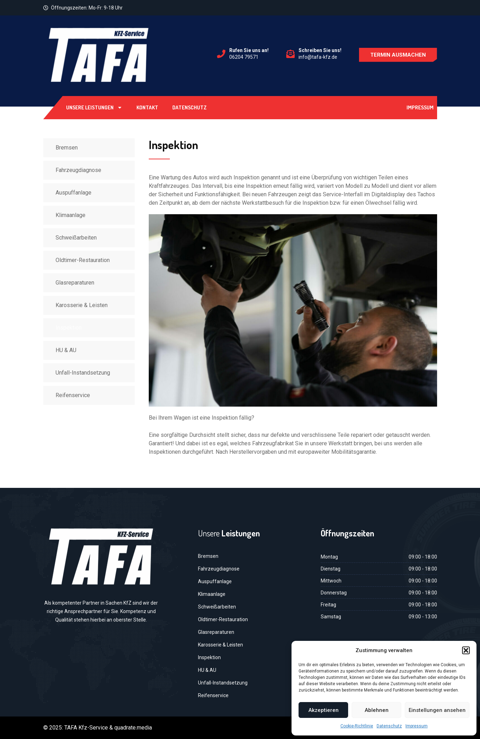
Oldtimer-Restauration (83, 260)
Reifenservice (73, 395)
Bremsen (67, 147)
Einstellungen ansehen (437, 710)
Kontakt (147, 107)
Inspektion (69, 327)
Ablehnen (377, 710)
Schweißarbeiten (76, 237)
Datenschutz (389, 726)
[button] (465, 650)
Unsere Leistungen (94, 107)
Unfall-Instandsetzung (83, 372)
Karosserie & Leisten (82, 305)
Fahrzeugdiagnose (78, 170)
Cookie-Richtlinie (356, 726)
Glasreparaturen (75, 282)
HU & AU (66, 350)
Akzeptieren (323, 710)
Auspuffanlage (73, 192)
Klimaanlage (70, 215)
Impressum (416, 726)
